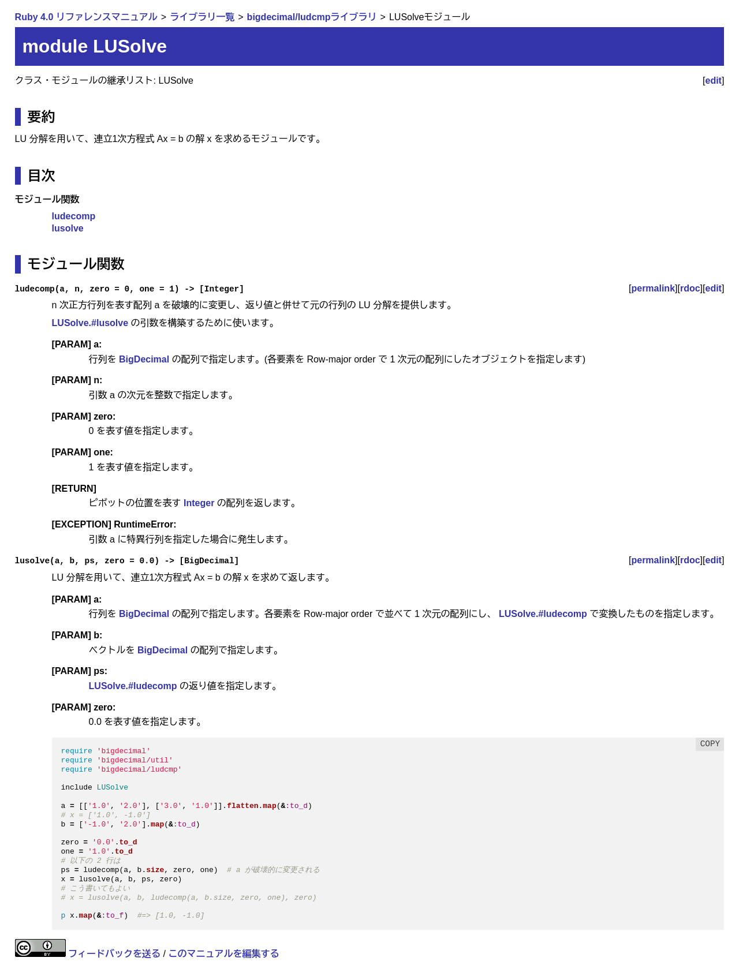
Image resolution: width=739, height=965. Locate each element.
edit (714, 80)
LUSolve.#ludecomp (543, 614)
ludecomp (74, 216)
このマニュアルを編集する (223, 954)
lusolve (68, 228)
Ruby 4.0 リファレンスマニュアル (86, 17)
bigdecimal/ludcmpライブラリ (312, 17)
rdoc (690, 288)
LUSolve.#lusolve (90, 323)
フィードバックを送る (114, 954)
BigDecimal (144, 359)
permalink (653, 288)
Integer (199, 503)
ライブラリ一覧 (202, 17)
